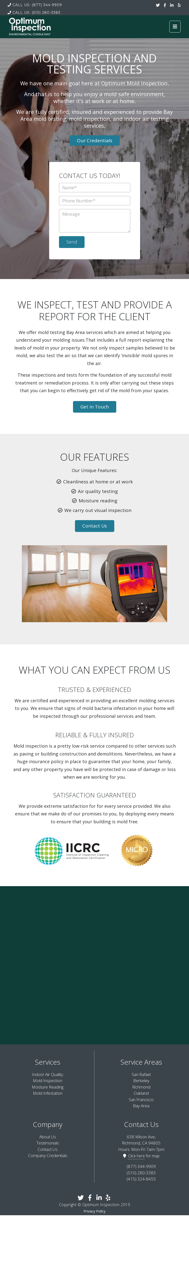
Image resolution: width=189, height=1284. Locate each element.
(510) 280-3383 (34, 12)
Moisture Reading (47, 1087)
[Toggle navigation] (175, 27)
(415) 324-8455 (141, 1179)
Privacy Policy (94, 1211)
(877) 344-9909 (35, 5)
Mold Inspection (47, 1080)
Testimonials (47, 1143)
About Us (47, 1137)
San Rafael (141, 1074)
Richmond (141, 1087)
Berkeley (141, 1080)
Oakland (141, 1093)
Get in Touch (94, 407)
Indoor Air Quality (47, 1074)
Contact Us (94, 526)
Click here (136, 1156)
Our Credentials (94, 140)
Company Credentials (47, 1155)
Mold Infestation (47, 1093)
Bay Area (141, 1105)
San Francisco (141, 1099)
